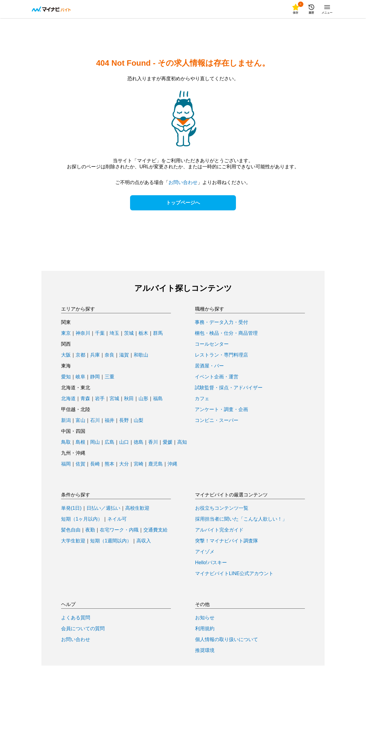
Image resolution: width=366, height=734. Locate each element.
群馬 (158, 333)
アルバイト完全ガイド (219, 530)
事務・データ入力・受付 (221, 322)
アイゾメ (204, 551)
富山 (80, 420)
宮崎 (138, 464)
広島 (109, 442)
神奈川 (83, 333)
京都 (80, 355)
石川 (95, 420)
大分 (124, 464)
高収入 (143, 540)
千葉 (100, 333)
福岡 (66, 464)
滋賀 (124, 355)
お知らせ (204, 617)
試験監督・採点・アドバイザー (229, 387)
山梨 (138, 420)
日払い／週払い (103, 508)
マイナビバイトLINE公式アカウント (234, 573)
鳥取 (66, 442)
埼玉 (114, 333)
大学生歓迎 (73, 540)
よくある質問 (75, 617)
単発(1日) (71, 508)
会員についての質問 (83, 628)
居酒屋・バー (209, 366)
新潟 (66, 420)
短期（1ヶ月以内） (82, 519)
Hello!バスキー (211, 562)
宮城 (114, 398)
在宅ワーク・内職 (119, 530)
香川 (153, 442)
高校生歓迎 (137, 508)
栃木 (143, 333)
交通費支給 (155, 530)
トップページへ (183, 202)
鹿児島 (155, 464)
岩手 (100, 398)
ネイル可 (117, 519)
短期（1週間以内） (111, 540)
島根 (80, 442)
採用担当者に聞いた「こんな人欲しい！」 (241, 519)
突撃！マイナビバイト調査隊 (226, 540)
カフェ (202, 398)
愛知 (66, 376)
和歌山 (141, 355)
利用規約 (204, 628)
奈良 (109, 355)
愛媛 (167, 442)
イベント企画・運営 (216, 376)
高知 (182, 442)
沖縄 (172, 464)
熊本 (109, 464)
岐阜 (80, 376)
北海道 (68, 398)
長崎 (95, 464)
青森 (85, 398)
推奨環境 (204, 650)
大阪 (66, 355)
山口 (124, 442)
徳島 (138, 442)
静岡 (95, 376)
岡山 (95, 442)
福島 (158, 398)
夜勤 (90, 530)
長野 (124, 420)
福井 (109, 420)
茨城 (129, 333)
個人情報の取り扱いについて (226, 639)
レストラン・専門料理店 (221, 355)
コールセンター (212, 344)
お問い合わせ (183, 182)
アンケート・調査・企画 (221, 409)
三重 (109, 376)
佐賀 (80, 464)
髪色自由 (70, 530)
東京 (66, 333)
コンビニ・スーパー (216, 420)
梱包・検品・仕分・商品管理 (226, 333)
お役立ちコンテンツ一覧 (221, 508)
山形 (143, 398)
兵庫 (95, 355)
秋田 (129, 398)
